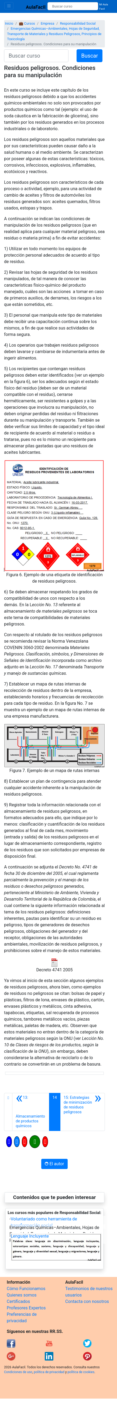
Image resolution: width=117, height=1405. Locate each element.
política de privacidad (49, 1372)
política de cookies (80, 1372)
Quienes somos (22, 1295)
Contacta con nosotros (87, 1301)
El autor (54, 1163)
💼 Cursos (27, 23)
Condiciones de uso (18, 1372)
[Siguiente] (82, 1112)
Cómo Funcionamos (26, 1288)
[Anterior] (30, 1112)
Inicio (9, 23)
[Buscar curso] (72, 6)
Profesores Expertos (26, 1307)
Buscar (89, 56)
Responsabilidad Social (77, 23)
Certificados (18, 1301)
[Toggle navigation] (8, 5)
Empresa (47, 23)
